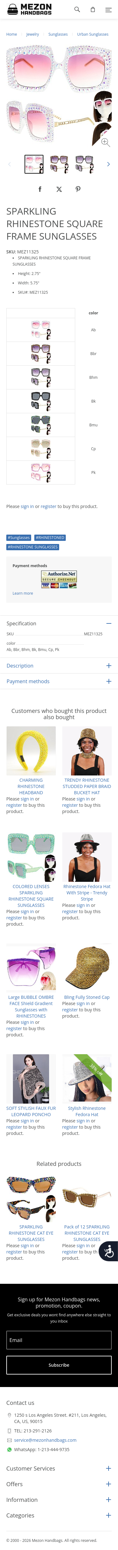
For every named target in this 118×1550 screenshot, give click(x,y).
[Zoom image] (106, 143)
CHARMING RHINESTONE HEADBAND (31, 786)
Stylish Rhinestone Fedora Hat (87, 1111)
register (48, 506)
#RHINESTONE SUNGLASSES (33, 547)
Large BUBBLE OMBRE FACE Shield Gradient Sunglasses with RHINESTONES (31, 1006)
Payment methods (28, 681)
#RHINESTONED (50, 537)
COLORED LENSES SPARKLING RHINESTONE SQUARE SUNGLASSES (30, 895)
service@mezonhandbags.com (45, 1440)
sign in (27, 506)
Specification (21, 623)
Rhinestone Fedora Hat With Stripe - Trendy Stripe (86, 892)
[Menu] (108, 9)
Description (20, 665)
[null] (40, 189)
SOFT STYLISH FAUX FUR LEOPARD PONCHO (31, 1111)
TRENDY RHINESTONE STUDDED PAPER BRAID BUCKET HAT (87, 786)
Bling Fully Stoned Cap (87, 997)
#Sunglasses (19, 537)
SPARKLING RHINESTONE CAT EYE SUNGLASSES (31, 1233)
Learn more (23, 593)
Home (11, 34)
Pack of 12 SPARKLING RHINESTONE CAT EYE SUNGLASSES (87, 1233)
